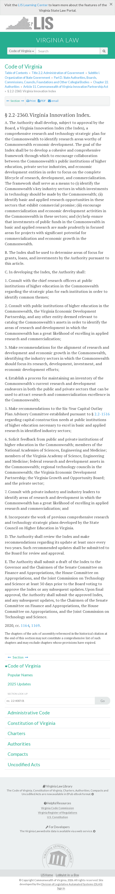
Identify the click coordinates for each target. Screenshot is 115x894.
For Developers (58, 827)
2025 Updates (19, 684)
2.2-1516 (102, 414)
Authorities (19, 744)
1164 (25, 625)
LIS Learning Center (33, 5)
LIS (32, 22)
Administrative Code (29, 712)
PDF (42, 101)
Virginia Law (57, 40)
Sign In (61, 888)
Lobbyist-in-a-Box (67, 875)
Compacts (18, 754)
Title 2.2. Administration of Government (58, 73)
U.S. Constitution (57, 817)
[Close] (111, 4)
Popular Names (20, 675)
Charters (16, 733)
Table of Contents (16, 73)
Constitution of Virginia (31, 723)
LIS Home (47, 875)
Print (31, 101)
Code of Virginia (21, 51)
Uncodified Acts (24, 764)
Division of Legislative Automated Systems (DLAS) (71, 884)
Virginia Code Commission (57, 808)
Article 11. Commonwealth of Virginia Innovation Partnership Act (65, 86)
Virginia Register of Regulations (57, 812)
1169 (35, 625)
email (53, 101)
